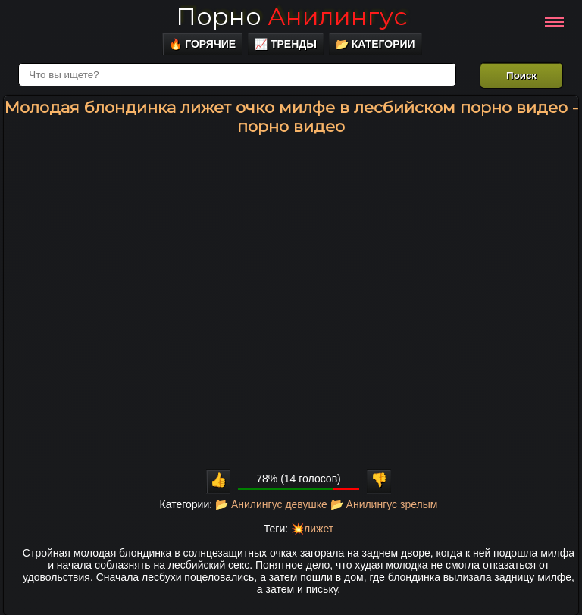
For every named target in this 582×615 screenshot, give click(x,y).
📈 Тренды (286, 44)
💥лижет (312, 528)
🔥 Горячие (202, 44)
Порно (291, 16)
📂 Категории (375, 44)
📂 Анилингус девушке (271, 504)
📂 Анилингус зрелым (384, 504)
